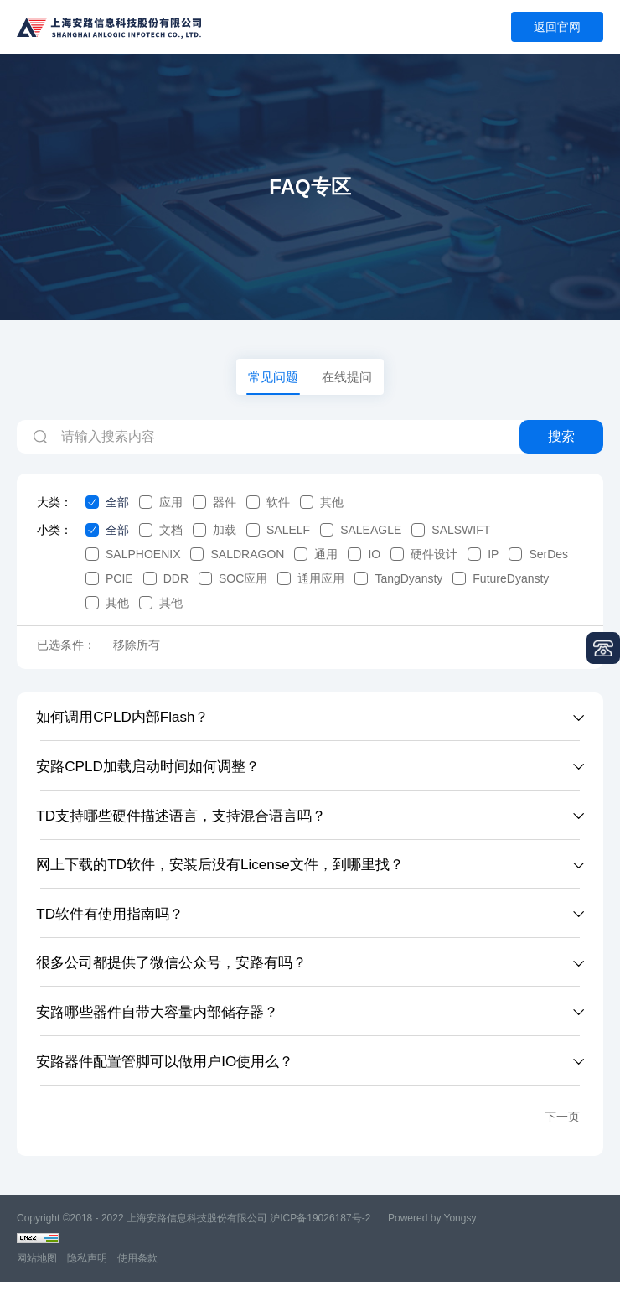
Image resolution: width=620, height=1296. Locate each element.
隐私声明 (87, 1272)
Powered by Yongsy (432, 1232)
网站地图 (37, 1272)
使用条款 (137, 1272)
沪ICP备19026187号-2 (320, 1232)
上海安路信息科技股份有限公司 (197, 1232)
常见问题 (271, 379)
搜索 (561, 442)
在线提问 (348, 379)
